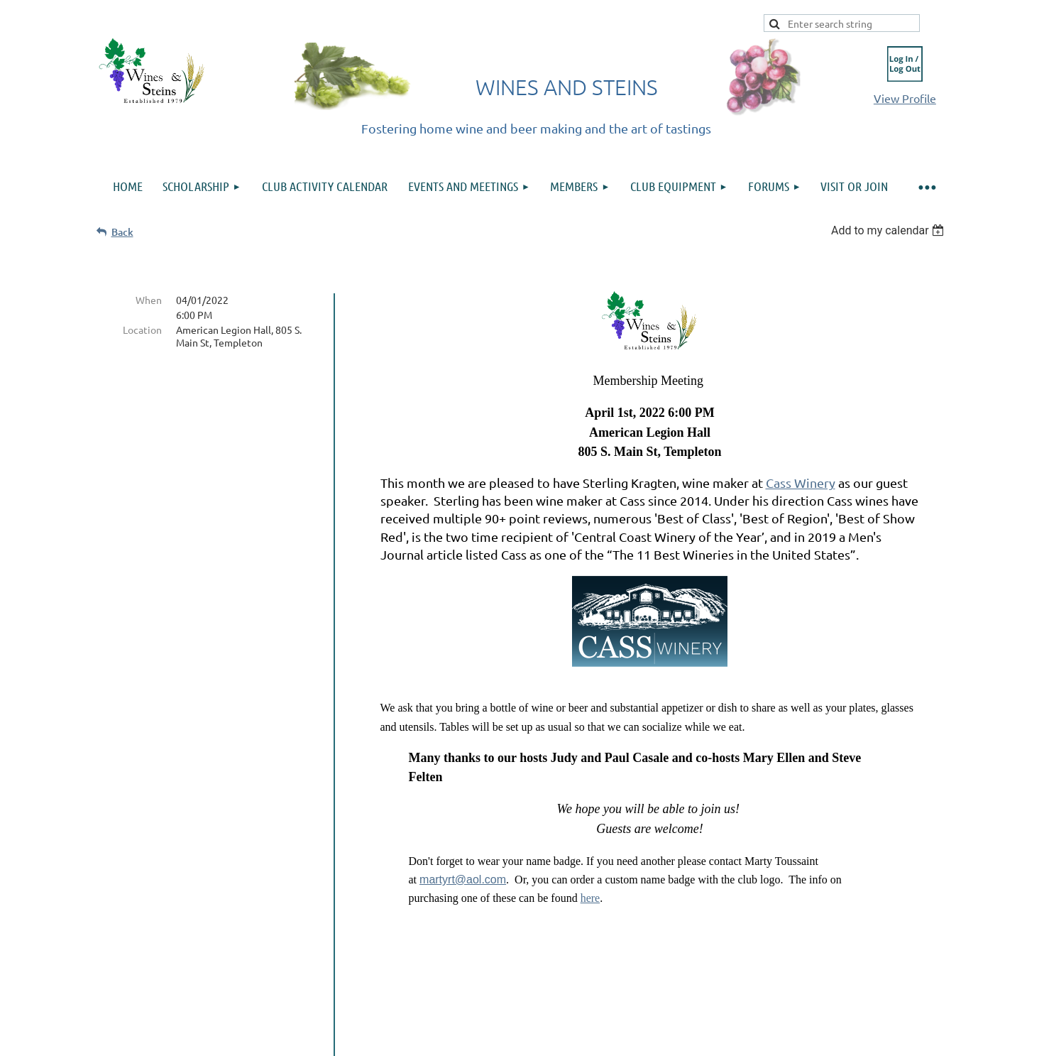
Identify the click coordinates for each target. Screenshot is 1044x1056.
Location (142, 329)
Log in (905, 64)
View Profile (905, 98)
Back (122, 232)
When (149, 299)
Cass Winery (800, 482)
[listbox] (889, 230)
